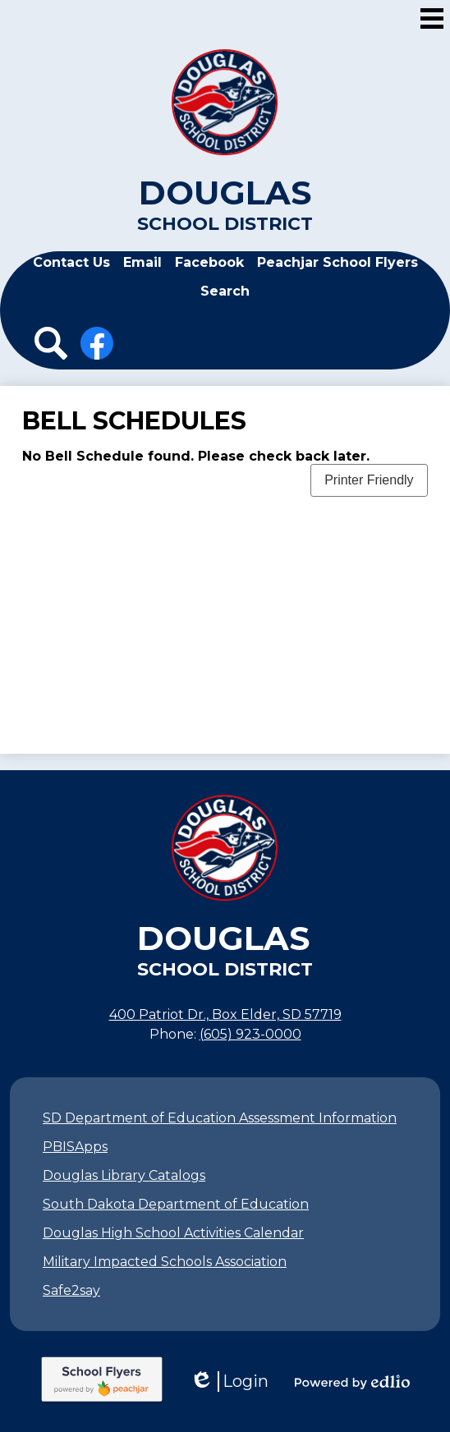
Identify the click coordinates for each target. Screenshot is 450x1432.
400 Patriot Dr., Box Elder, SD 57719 (225, 1014)
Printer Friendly (368, 480)
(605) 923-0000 (250, 1034)
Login (229, 1381)
